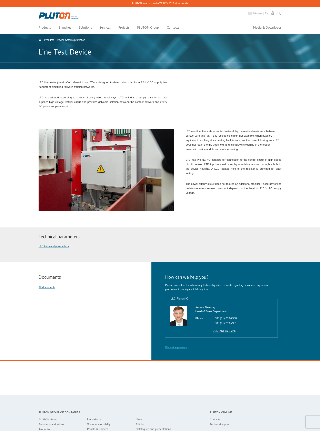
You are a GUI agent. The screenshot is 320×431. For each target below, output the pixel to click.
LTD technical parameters (54, 246)
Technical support (220, 424)
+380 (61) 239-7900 (225, 318)
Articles (140, 424)
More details (181, 3)
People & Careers (97, 429)
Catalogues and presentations (153, 429)
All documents (47, 287)
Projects (123, 27)
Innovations (94, 419)
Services (105, 27)
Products (45, 27)
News (139, 419)
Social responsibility (98, 424)
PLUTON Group (148, 27)
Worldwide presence (176, 347)
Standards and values (51, 424)
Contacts (173, 27)
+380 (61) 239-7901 (225, 323)
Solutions (85, 27)
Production (45, 429)
